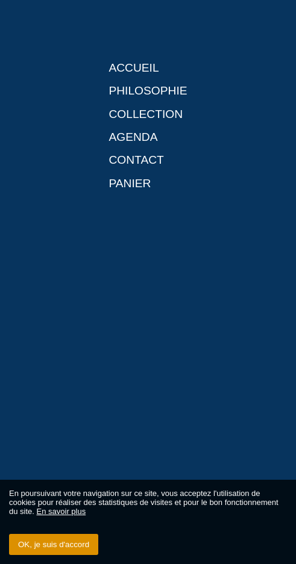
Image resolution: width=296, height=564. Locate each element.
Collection (146, 114)
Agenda (133, 137)
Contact (136, 159)
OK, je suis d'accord (53, 544)
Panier (130, 183)
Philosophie (148, 90)
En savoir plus (61, 511)
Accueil (134, 67)
